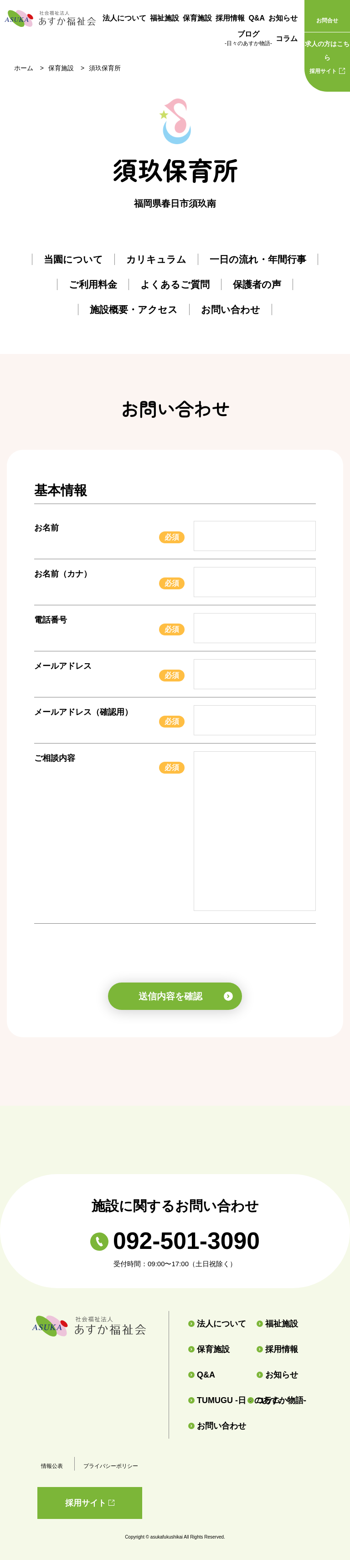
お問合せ (327, 20)
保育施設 (197, 18)
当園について (73, 259)
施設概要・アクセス (134, 309)
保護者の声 (257, 284)
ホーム (23, 68)
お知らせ (283, 18)
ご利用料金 (93, 284)
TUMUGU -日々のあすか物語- (214, 1400)
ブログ (248, 39)
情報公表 (52, 1466)
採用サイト (327, 55)
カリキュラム (156, 259)
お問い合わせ (230, 309)
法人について (124, 18)
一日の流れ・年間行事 (258, 259)
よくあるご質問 (175, 284)
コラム (287, 38)
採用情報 (230, 18)
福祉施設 (164, 18)
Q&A (256, 18)
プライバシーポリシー (110, 1466)
